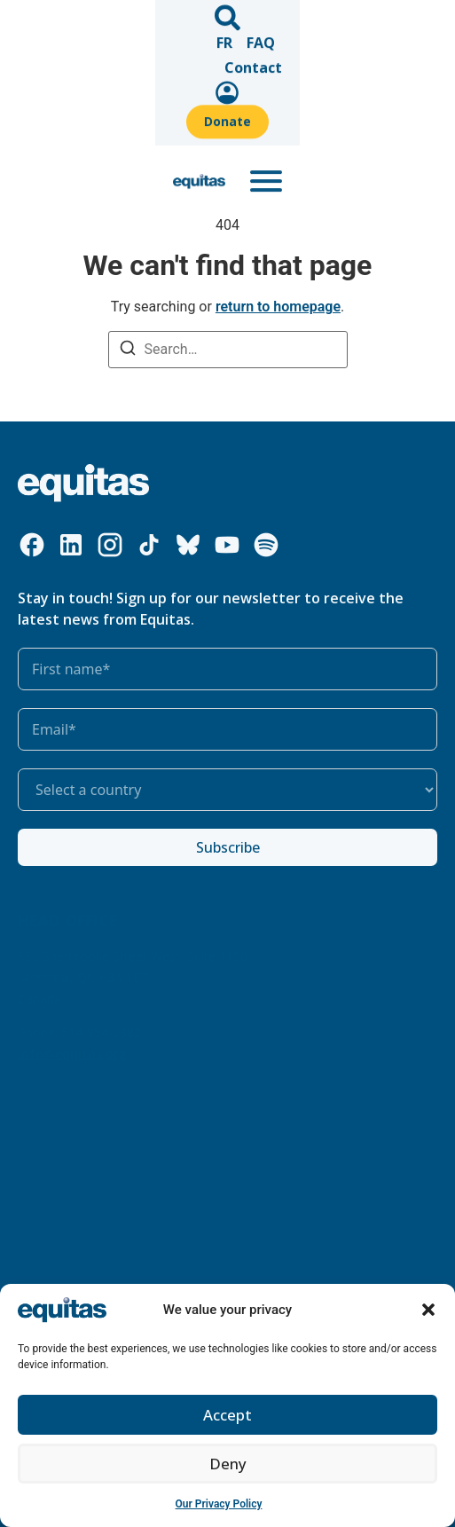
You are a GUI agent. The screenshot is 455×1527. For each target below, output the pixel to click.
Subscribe (228, 847)
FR (124, 19)
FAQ (160, 19)
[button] (428, 1309)
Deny (228, 1464)
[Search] (128, 350)
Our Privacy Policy (219, 1504)
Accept (228, 1415)
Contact (218, 19)
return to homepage (278, 306)
